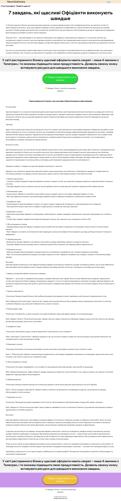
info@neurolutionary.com (60, 498)
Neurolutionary (16, 1)
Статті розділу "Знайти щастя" (16, 6)
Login (108, 2)
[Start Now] (60, 63)
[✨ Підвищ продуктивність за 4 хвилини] (60, 78)
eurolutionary (63, 497)
